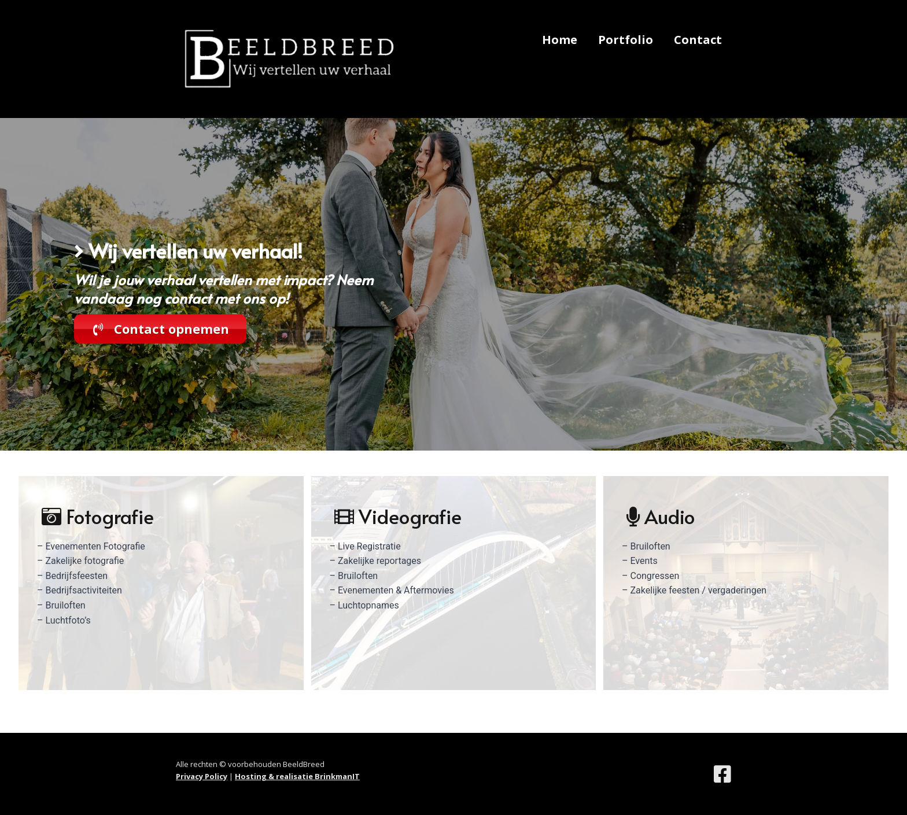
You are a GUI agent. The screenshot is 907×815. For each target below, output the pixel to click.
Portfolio (625, 39)
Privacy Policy (201, 776)
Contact (698, 39)
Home (559, 39)
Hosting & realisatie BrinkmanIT (297, 776)
